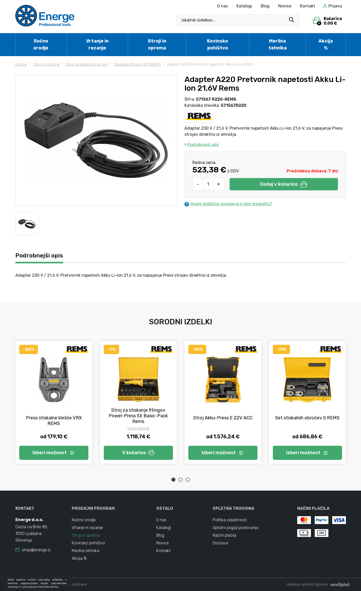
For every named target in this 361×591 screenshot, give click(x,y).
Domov (21, 64)
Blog (265, 6)
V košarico (138, 452)
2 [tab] (180, 479)
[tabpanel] (53, 402)
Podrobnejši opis (201, 144)
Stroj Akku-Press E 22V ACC (223, 418)
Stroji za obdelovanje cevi (87, 64)
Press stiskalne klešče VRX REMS (54, 420)
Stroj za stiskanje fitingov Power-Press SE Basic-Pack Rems (138, 415)
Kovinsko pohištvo (217, 44)
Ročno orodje (40, 44)
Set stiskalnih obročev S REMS (307, 418)
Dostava (220, 543)
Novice (284, 6)
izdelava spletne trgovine (307, 584)
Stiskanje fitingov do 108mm (137, 64)
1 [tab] (173, 479)
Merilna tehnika (278, 44)
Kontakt (307, 6)
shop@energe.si (36, 549)
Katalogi (244, 6)
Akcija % (325, 44)
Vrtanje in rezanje (97, 44)
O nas (222, 6)
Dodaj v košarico (283, 184)
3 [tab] (187, 479)
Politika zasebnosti (230, 519)
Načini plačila (224, 535)
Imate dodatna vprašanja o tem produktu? (228, 204)
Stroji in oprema (157, 44)
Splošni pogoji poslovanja (235, 527)
